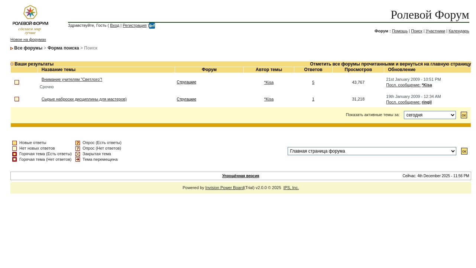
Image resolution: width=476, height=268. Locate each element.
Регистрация (134, 25)
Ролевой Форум (430, 14)
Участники (436, 31)
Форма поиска (63, 48)
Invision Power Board (224, 187)
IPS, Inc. (291, 187)
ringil (427, 102)
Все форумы (28, 48)
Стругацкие (187, 82)
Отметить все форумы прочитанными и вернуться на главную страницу (390, 64)
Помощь (400, 31)
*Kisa (269, 82)
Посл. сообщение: (403, 85)
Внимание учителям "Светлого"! (72, 79)
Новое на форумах (28, 39)
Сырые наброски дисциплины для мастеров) (84, 99)
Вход (114, 25)
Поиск (416, 31)
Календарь (459, 31)
